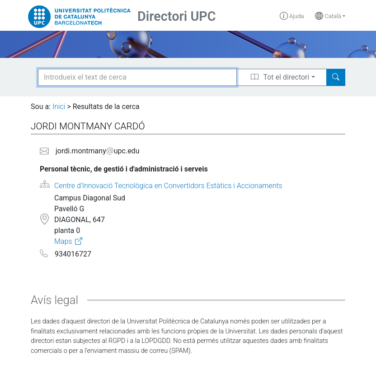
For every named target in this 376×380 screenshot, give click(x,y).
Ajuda (292, 16)
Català (328, 16)
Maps (63, 241)
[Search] (335, 77)
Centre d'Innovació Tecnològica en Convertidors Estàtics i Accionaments (168, 185)
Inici (58, 106)
